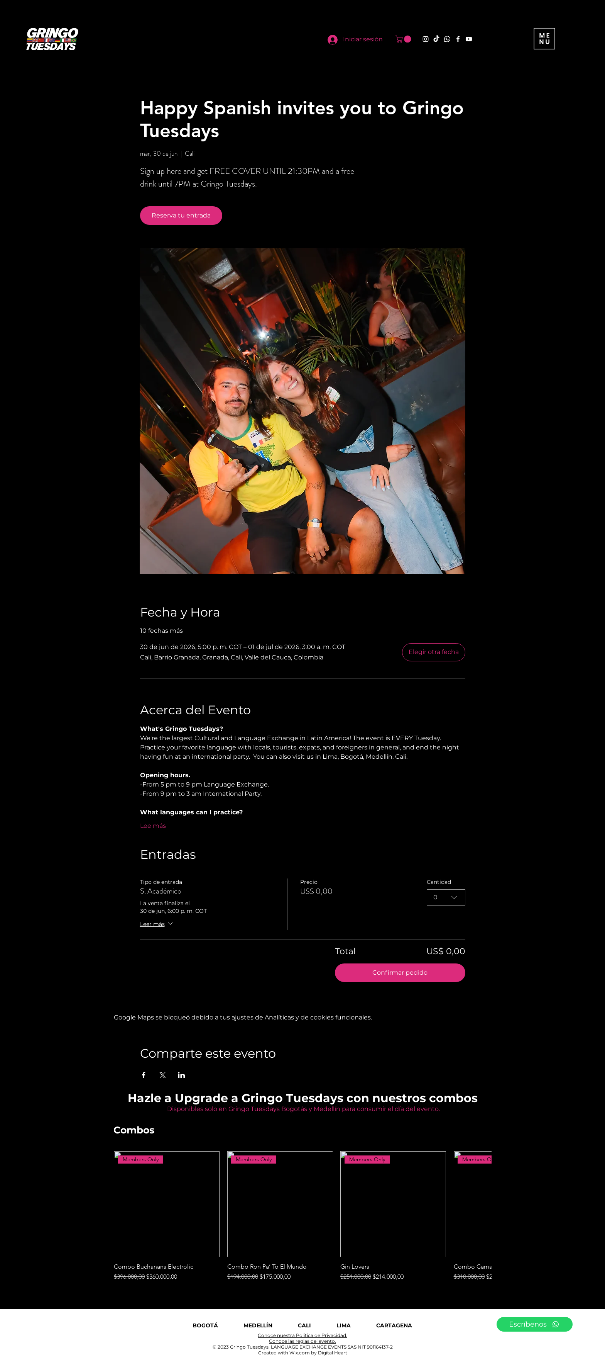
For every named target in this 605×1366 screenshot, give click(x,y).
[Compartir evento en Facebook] (143, 1075)
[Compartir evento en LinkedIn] (181, 1075)
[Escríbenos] (534, 1324)
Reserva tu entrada (181, 215)
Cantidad (439, 881)
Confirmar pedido (400, 972)
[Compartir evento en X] (162, 1075)
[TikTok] (436, 39)
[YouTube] (469, 39)
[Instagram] (425, 39)
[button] (404, 39)
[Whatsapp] (447, 39)
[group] (302, 1216)
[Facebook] (458, 39)
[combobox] (446, 897)
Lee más (153, 825)
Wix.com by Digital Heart (318, 1353)
